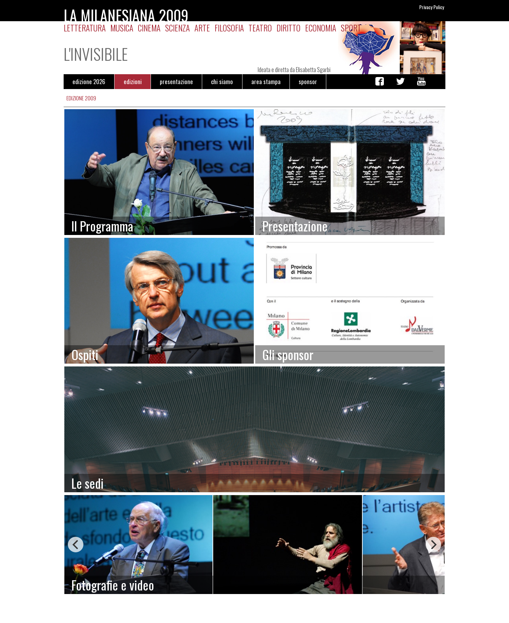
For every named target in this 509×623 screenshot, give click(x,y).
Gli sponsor (288, 354)
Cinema (149, 28)
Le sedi (87, 483)
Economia (320, 28)
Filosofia (229, 28)
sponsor (308, 81)
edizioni (133, 81)
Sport (351, 28)
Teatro (260, 28)
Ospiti (84, 354)
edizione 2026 (88, 81)
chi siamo (222, 81)
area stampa (266, 81)
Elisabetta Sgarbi (313, 69)
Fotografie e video (112, 584)
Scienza (177, 28)
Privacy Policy (431, 7)
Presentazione (295, 225)
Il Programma (102, 225)
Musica (121, 28)
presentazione (176, 81)
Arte (202, 28)
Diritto (288, 28)
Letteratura (85, 28)
